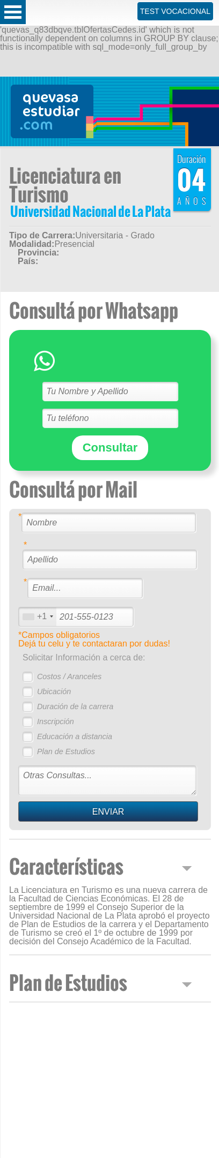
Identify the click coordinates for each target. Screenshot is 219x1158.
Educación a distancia (74, 736)
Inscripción (55, 721)
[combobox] (37, 616)
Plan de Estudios (66, 751)
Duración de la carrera (75, 706)
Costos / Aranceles (69, 676)
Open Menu (13, 12)
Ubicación (54, 691)
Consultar (110, 447)
